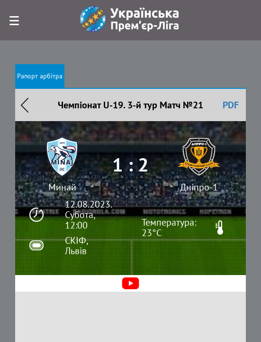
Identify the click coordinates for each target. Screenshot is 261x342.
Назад (25, 105)
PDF (231, 105)
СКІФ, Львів (76, 245)
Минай (62, 187)
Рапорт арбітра (40, 76)
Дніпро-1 (199, 187)
